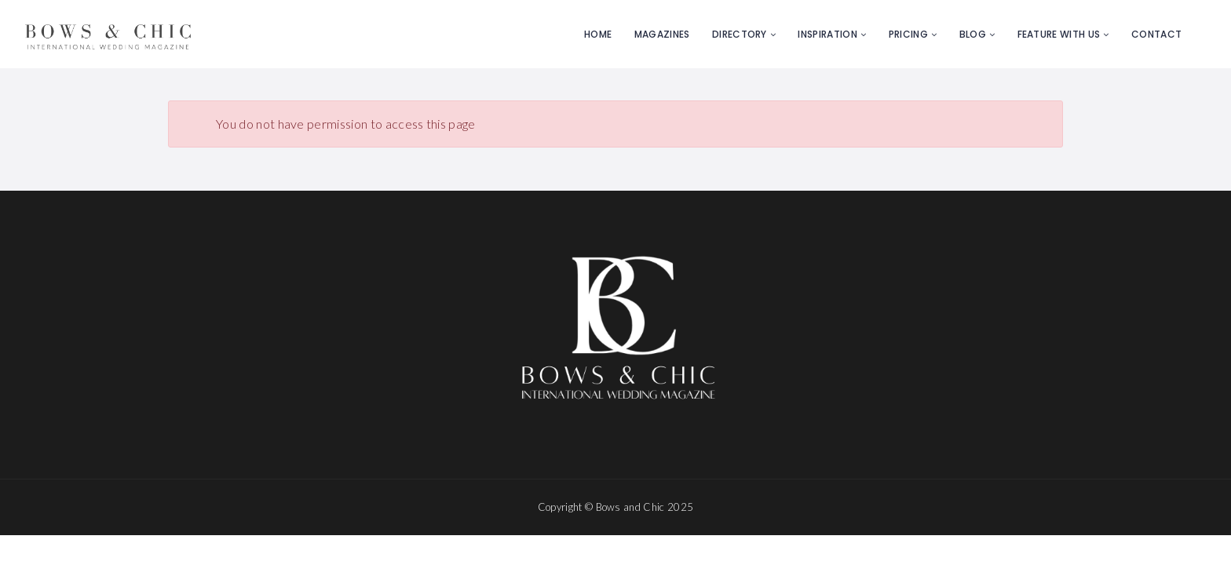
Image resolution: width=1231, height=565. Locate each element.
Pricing (908, 34)
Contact (1156, 34)
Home (598, 34)
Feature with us (1059, 34)
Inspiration (827, 34)
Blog (972, 34)
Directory (739, 34)
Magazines (662, 34)
